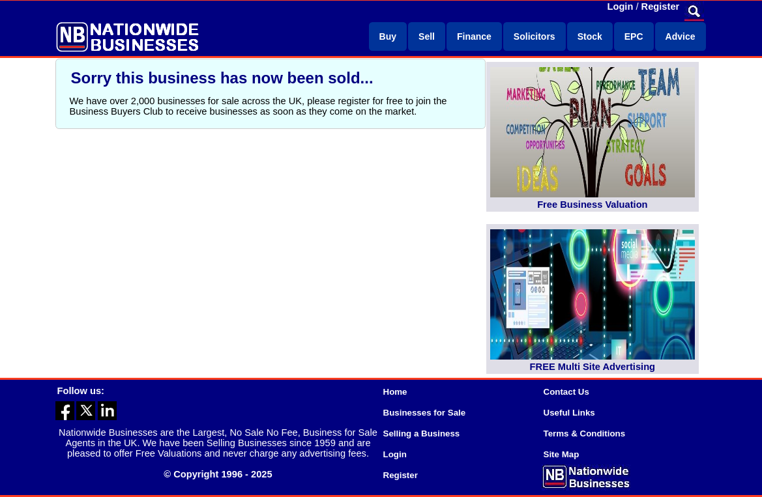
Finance (474, 36)
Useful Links (569, 413)
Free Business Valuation (592, 204)
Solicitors (534, 36)
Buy (387, 36)
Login (621, 6)
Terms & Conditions (585, 433)
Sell (426, 36)
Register (660, 6)
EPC (633, 36)
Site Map (561, 454)
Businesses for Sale (424, 413)
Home (395, 392)
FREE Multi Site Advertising (592, 367)
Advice (681, 36)
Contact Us (566, 392)
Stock (590, 36)
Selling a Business (421, 433)
